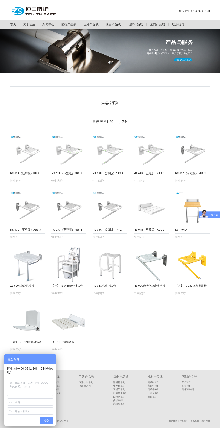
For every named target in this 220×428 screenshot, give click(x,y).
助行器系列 (119, 396)
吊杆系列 (186, 382)
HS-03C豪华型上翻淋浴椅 (149, 285)
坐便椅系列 (119, 385)
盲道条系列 (153, 389)
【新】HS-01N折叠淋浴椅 (26, 342)
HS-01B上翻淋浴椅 (63, 342)
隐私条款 (195, 421)
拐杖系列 (118, 400)
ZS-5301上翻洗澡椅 (22, 285)
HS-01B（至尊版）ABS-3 (149, 229)
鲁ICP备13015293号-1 (57, 421)
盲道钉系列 (153, 385)
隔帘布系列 (188, 389)
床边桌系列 (119, 403)
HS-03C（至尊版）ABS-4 (66, 229)
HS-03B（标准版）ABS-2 (66, 173)
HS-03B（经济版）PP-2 (24, 173)
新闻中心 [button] (48, 24)
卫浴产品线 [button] (91, 24)
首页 (13, 24)
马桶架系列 (119, 389)
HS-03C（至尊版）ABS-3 (25, 229)
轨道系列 (186, 385)
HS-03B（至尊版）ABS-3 (108, 173)
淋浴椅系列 (85, 385)
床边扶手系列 (120, 393)
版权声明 (205, 421)
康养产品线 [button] (113, 24)
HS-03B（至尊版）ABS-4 (149, 173)
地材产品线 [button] (135, 24)
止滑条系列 (153, 393)
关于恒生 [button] (29, 24)
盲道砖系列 (153, 382)
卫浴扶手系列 (86, 382)
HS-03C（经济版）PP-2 (107, 229)
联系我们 (178, 24)
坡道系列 (152, 396)
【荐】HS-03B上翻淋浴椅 (191, 285)
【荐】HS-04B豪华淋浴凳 (67, 285)
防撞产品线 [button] (68, 24)
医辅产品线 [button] (157, 24)
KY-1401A (181, 229)
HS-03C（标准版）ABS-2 (190, 173)
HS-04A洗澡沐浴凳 (104, 285)
